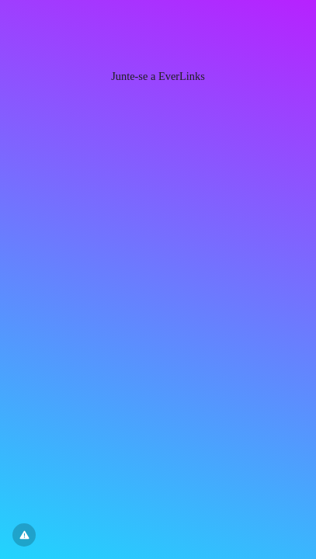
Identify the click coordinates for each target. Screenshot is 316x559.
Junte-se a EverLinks (158, 76)
